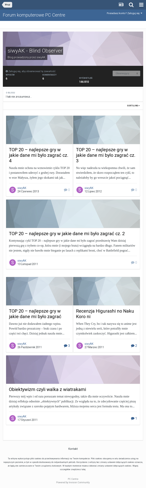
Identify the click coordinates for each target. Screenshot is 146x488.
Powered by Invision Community (73, 482)
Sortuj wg (133, 106)
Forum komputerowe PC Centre (34, 15)
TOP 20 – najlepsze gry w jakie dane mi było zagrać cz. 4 (38, 155)
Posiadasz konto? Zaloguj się (124, 13)
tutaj (84, 469)
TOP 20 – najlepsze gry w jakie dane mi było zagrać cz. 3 (105, 155)
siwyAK (40, 57)
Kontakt (73, 448)
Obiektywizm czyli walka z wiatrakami (47, 389)
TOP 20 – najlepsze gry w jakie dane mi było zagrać (35, 313)
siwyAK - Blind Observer (35, 51)
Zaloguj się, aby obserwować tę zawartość (32, 71)
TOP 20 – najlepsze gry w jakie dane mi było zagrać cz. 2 (67, 233)
